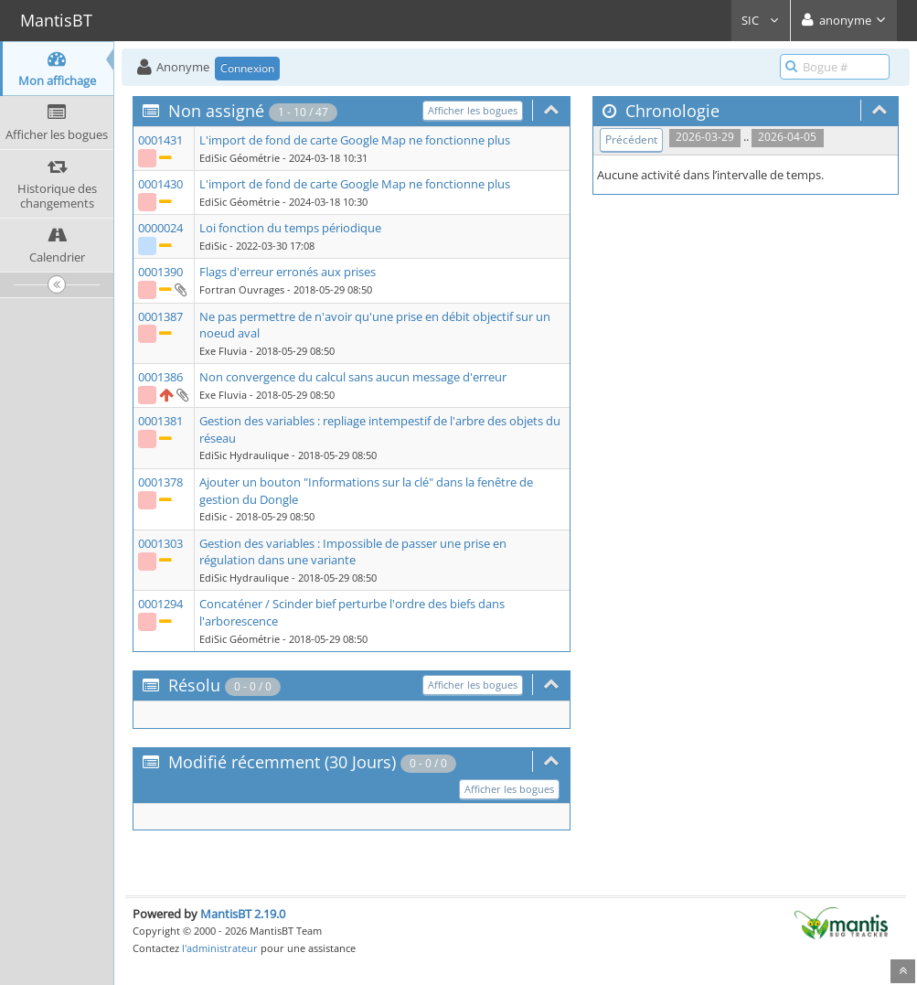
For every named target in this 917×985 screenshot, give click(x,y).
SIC (761, 20)
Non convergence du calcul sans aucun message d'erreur (352, 377)
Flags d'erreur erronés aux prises (287, 271)
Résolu (194, 685)
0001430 (160, 184)
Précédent (631, 139)
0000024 (160, 227)
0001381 (160, 420)
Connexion (247, 68)
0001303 (160, 543)
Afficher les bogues (472, 110)
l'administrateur (220, 948)
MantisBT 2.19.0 (242, 913)
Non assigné (216, 111)
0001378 (160, 482)
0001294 (160, 603)
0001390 (160, 271)
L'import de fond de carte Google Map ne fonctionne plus (354, 140)
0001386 (160, 377)
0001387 (160, 316)
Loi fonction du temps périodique (290, 227)
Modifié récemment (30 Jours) (282, 762)
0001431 (160, 140)
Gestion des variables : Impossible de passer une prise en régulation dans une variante (352, 552)
